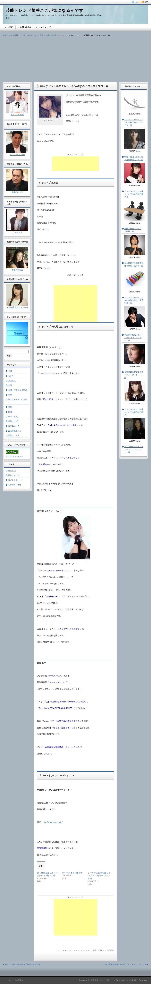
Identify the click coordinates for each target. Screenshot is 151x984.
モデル (11, 376)
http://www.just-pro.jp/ (52, 822)
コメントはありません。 (81, 950)
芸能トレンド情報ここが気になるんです (20, 35)
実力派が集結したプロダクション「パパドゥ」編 (133, 338)
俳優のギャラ (17, 192)
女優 (10, 385)
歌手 (10, 395)
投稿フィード (13, 475)
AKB (10, 371)
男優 (10, 412)
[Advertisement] (75, 57)
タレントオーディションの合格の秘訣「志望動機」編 (133, 300)
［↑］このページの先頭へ (13, 980)
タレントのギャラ (17, 155)
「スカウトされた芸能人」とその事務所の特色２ (133, 194)
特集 (112, 950)
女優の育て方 (17, 270)
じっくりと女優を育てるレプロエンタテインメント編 (99, 875)
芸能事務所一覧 (14, 431)
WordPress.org (14, 485)
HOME (10, 27)
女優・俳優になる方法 (101, 950)
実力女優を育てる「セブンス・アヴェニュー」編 (133, 449)
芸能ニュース (13, 426)
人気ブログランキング (14, 456)
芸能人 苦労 (13, 435)
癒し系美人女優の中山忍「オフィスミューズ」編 (125, 964)
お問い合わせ (26, 27)
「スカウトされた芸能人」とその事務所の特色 (133, 412)
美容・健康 (13, 416)
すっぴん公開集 (17, 114)
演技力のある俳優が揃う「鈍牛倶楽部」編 (22, 964)
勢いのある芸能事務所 (72, 872)
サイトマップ (44, 27)
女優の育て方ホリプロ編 (17, 307)
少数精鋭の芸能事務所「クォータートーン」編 (133, 375)
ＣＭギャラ (17, 232)
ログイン (12, 470)
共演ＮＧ (12, 380)
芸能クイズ (13, 421)
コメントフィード (15, 480)
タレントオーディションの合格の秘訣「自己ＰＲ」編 (133, 122)
